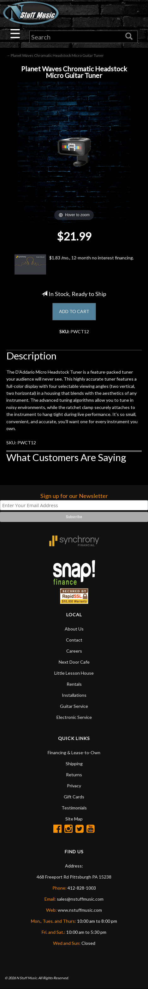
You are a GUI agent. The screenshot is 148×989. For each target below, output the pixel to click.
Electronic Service (74, 717)
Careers (74, 651)
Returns (74, 774)
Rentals (74, 684)
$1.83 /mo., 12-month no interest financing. (74, 264)
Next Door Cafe (74, 662)
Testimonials (74, 807)
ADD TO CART (74, 311)
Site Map (74, 818)
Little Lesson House (74, 673)
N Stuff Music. (27, 978)
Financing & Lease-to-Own (74, 752)
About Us (74, 628)
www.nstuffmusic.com (80, 910)
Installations (74, 695)
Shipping (74, 763)
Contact (74, 640)
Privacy (74, 785)
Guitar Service (74, 706)
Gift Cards (74, 796)
